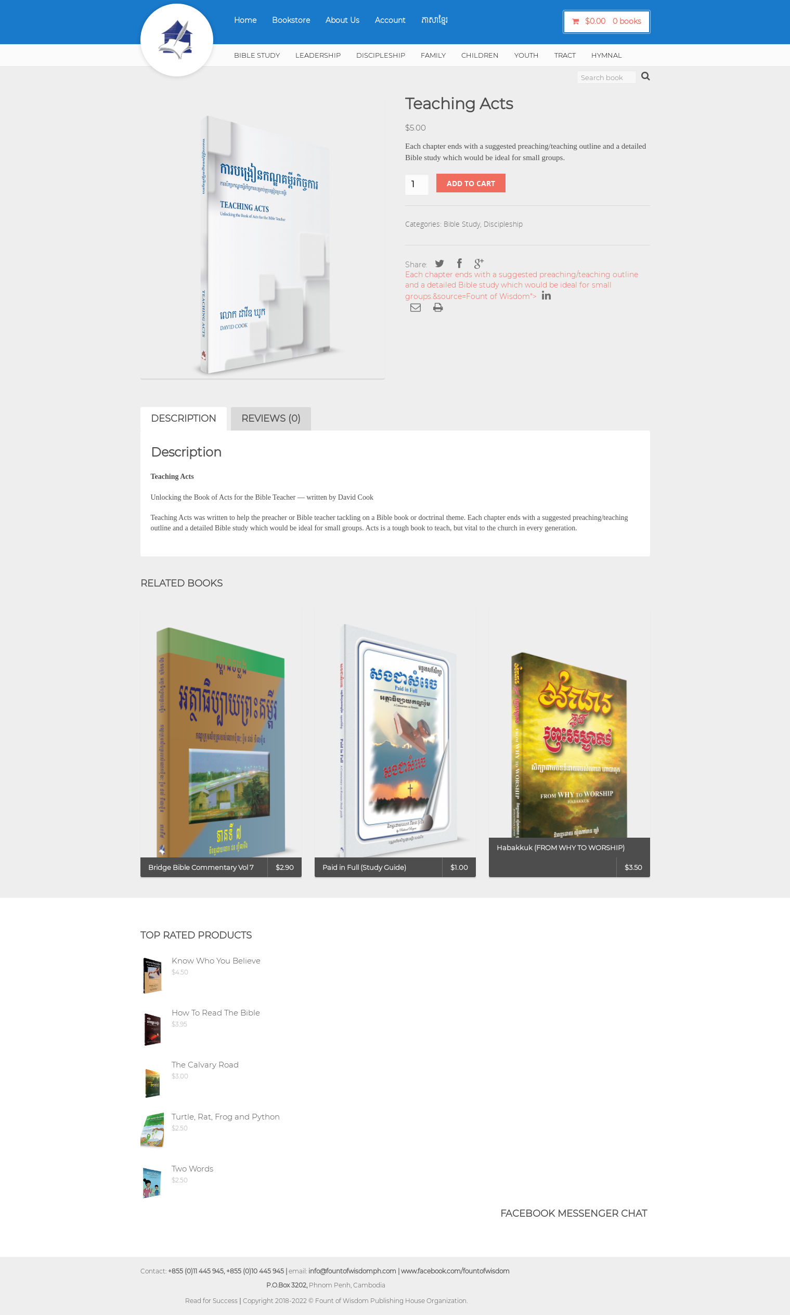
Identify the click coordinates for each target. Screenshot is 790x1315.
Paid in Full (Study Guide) (364, 867)
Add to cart (471, 183)
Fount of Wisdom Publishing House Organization (391, 1301)
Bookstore (291, 20)
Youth (526, 55)
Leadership (318, 55)
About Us (342, 20)
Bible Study (257, 55)
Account (390, 20)
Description (183, 418)
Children (480, 55)
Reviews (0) (271, 418)
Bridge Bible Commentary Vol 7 (201, 867)
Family (433, 55)
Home (245, 20)
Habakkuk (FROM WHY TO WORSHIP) (561, 847)
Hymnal (606, 55)
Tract (565, 55)
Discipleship (380, 55)
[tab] (183, 419)
